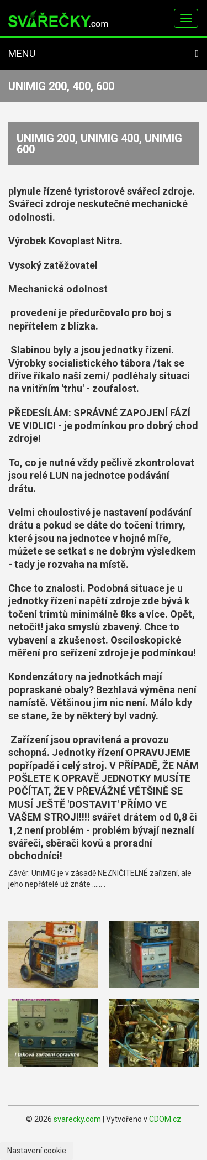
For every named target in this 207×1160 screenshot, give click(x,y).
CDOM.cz (165, 1119)
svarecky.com (77, 1119)
